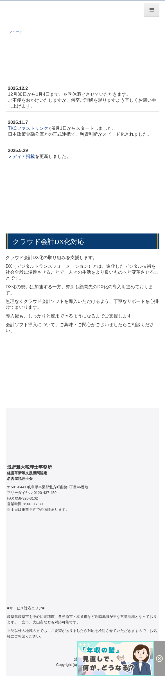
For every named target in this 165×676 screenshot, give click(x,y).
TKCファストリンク (28, 128)
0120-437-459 (45, 493)
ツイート (15, 32)
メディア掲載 (21, 156)
